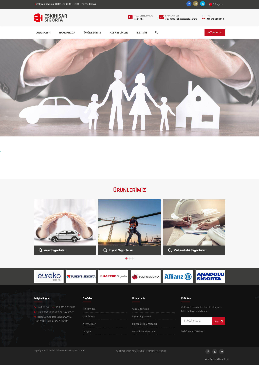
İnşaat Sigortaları (141, 316)
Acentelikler (89, 323)
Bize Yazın (214, 32)
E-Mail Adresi (172, 15)
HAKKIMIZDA (67, 32)
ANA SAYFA (43, 32)
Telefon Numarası (144, 15)
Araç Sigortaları (140, 308)
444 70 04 (138, 19)
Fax (208, 15)
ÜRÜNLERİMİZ (92, 32)
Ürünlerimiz (89, 316)
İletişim (87, 331)
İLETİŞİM (141, 32)
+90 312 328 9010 (215, 19)
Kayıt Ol (218, 321)
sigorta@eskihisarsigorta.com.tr (181, 19)
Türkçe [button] (216, 4)
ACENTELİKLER (119, 32)
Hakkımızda (89, 308)
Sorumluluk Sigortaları (144, 331)
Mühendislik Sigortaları (144, 323)
